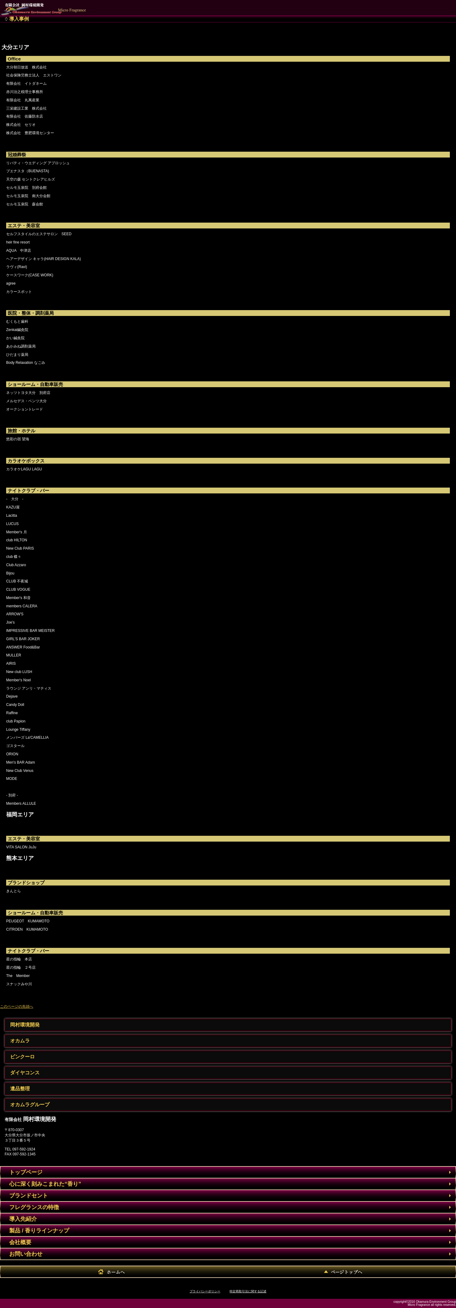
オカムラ (20, 1040)
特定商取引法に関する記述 (248, 1291)
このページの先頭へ (16, 1006)
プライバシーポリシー (205, 1291)
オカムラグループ (29, 1104)
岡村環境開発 (25, 1024)
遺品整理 (20, 1088)
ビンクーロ (22, 1056)
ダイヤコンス (25, 1072)
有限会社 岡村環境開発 (48, 6)
